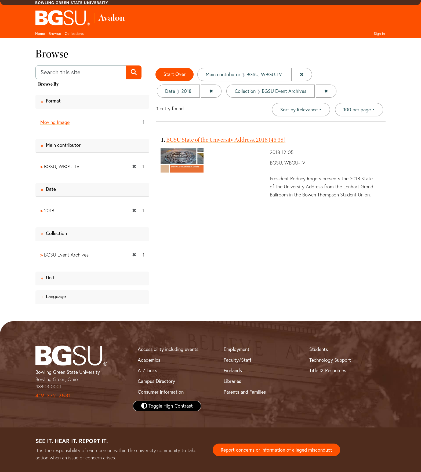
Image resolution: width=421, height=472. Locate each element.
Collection (56, 233)
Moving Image (55, 122)
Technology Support (330, 360)
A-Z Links (147, 370)
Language (56, 296)
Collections (74, 33)
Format (53, 101)
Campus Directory (156, 381)
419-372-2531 (53, 395)
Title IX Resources (327, 370)
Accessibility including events (168, 349)
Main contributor (63, 145)
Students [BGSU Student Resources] (318, 349)
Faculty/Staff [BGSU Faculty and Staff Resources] (237, 360)
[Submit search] (133, 72)
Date (51, 189)
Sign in (379, 33)
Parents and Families (245, 392)
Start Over (175, 74)
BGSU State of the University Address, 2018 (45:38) (225, 140)
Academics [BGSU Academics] (149, 360)
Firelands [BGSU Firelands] (233, 370)
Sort (299, 110)
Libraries (232, 381)
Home (40, 33)
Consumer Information (161, 392)
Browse (55, 33)
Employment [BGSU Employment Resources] (236, 349)
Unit (50, 278)
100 (357, 109)
